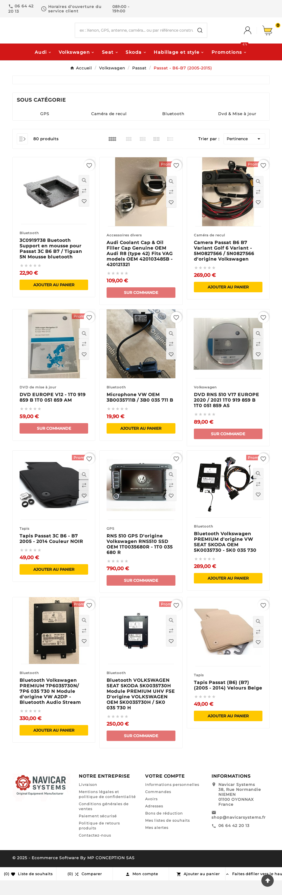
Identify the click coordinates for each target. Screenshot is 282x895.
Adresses (154, 820)
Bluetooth (173, 128)
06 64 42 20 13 (234, 840)
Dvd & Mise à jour (237, 128)
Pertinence (244, 153)
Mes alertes (156, 842)
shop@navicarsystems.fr (239, 831)
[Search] (199, 37)
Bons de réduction (164, 828)
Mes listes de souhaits (167, 835)
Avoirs (151, 813)
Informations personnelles (172, 799)
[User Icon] (253, 38)
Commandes (158, 806)
